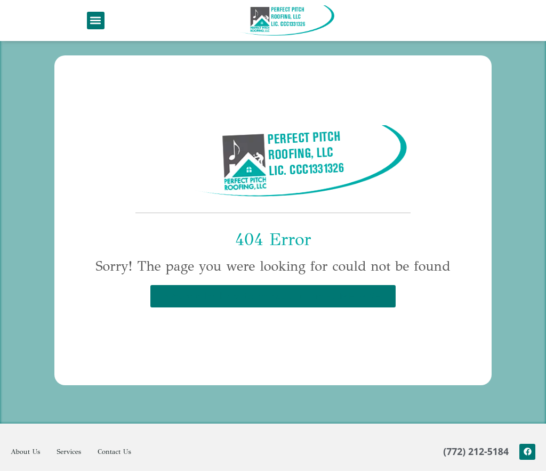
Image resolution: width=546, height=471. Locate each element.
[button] (96, 20)
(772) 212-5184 (476, 464)
